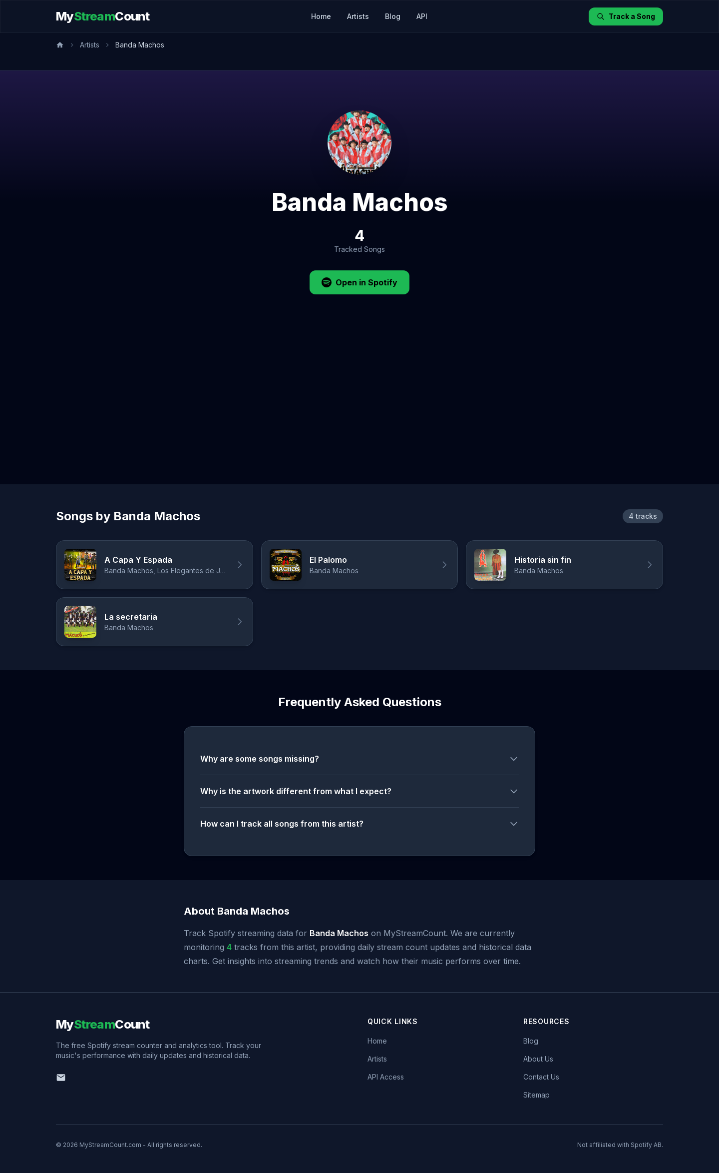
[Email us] (61, 1078)
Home (321, 16)
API (421, 16)
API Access (385, 1077)
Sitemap (536, 1095)
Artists (358, 16)
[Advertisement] (359, 409)
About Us (538, 1059)
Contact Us (541, 1077)
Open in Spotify (359, 282)
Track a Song (626, 16)
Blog (392, 16)
